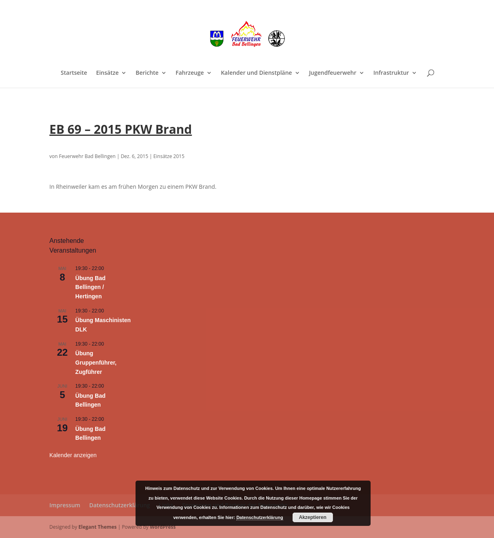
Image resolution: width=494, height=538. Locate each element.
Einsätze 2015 (168, 156)
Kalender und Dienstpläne (256, 73)
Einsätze (107, 73)
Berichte (147, 73)
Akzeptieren (313, 517)
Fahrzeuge (190, 73)
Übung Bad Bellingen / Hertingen (90, 287)
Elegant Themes (97, 526)
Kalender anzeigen (73, 455)
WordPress (163, 526)
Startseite (74, 73)
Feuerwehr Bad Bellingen (87, 156)
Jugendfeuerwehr (332, 73)
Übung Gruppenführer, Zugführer (96, 362)
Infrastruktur (391, 73)
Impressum (64, 505)
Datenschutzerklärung (119, 505)
